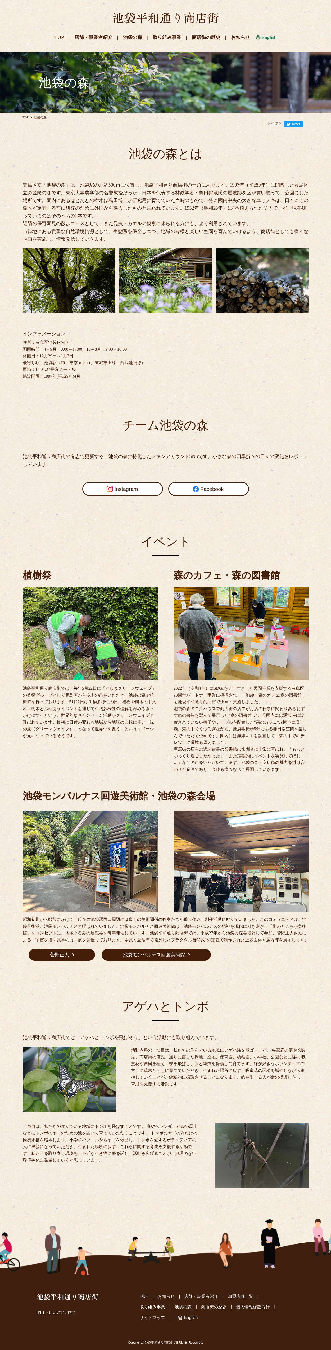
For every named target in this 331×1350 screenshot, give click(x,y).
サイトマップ (152, 1317)
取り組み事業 (167, 37)
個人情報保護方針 (253, 1307)
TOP (59, 37)
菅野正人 (59, 954)
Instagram (126, 489)
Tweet (295, 124)
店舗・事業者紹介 (93, 37)
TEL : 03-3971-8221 (56, 1313)
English (269, 37)
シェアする (274, 123)
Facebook (212, 489)
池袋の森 (132, 37)
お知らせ (240, 37)
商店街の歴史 (206, 37)
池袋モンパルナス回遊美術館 (154, 954)
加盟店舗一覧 (240, 1296)
